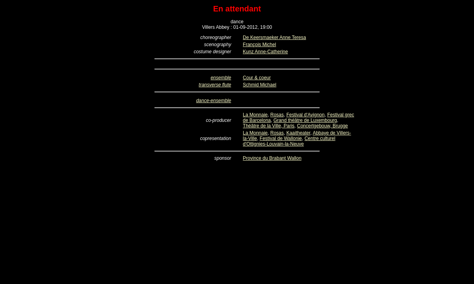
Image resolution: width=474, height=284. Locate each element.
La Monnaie (255, 115)
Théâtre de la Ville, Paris (269, 126)
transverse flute (215, 85)
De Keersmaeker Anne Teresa (274, 37)
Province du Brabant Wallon (272, 158)
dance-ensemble (213, 100)
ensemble (221, 77)
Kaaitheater (298, 133)
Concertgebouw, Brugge (322, 126)
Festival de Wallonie (281, 138)
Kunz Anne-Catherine (265, 51)
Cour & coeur (257, 77)
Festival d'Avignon (305, 115)
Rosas (277, 115)
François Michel (259, 44)
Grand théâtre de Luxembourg (305, 120)
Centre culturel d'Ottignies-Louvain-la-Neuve (289, 141)
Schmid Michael (259, 85)
